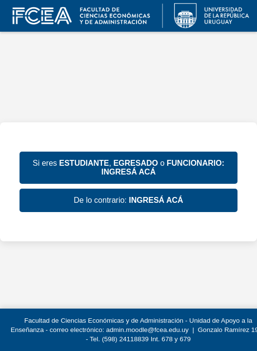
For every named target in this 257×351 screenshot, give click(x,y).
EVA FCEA (128, 16)
